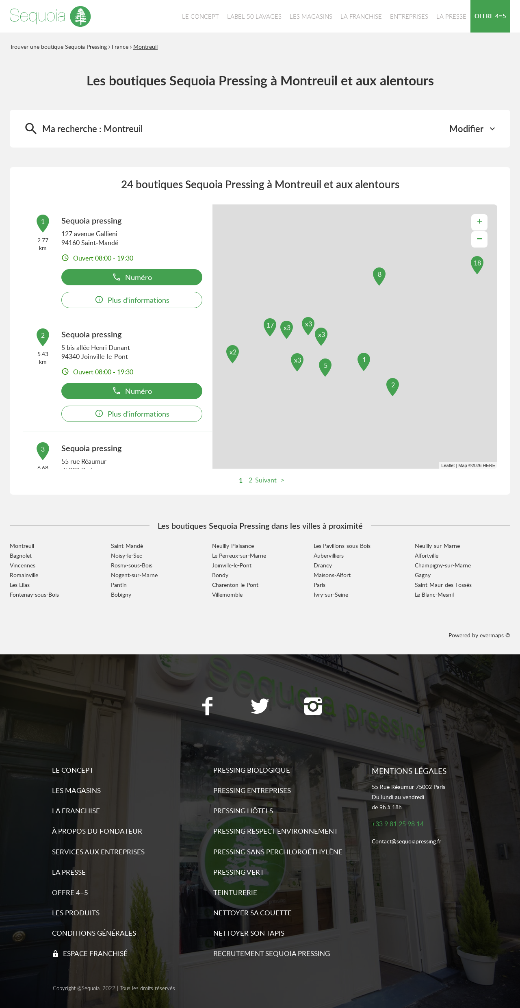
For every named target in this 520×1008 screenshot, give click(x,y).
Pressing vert (238, 872)
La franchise (76, 810)
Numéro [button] (132, 277)
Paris (319, 585)
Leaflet (448, 465)
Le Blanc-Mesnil (434, 594)
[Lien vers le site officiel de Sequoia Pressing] (50, 16)
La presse (69, 872)
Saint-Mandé (127, 546)
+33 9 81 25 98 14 (398, 824)
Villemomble (227, 594)
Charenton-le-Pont (235, 585)
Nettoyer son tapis (248, 933)
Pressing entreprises (252, 790)
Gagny (423, 575)
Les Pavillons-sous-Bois (342, 546)
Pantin (119, 585)
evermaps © (495, 635)
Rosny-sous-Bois (131, 565)
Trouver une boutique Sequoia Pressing (58, 46)
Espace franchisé (95, 953)
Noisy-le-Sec (126, 555)
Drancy (323, 565)
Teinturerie (235, 892)
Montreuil (145, 46)
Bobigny (121, 594)
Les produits (76, 912)
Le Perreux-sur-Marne (239, 555)
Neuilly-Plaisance (233, 546)
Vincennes (22, 565)
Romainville (24, 575)
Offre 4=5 (70, 892)
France (120, 46)
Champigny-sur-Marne (443, 565)
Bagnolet (21, 555)
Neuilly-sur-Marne (437, 546)
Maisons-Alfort (332, 575)
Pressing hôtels (243, 810)
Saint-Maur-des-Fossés (443, 585)
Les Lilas (20, 585)
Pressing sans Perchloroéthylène (277, 851)
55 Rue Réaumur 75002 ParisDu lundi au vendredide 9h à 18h (408, 797)
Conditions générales (94, 933)
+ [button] (479, 222)
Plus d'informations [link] (132, 300)
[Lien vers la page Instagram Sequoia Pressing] (313, 707)
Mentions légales (409, 770)
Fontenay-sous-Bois (34, 594)
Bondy (220, 575)
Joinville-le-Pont (231, 565)
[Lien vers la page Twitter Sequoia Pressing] (260, 707)
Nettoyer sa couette (252, 912)
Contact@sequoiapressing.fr (406, 841)
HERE (489, 465)
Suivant (266, 480)
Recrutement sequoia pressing (271, 953)
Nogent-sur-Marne (134, 575)
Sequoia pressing (91, 220)
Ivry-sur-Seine (331, 594)
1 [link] (241, 480)
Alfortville (426, 555)
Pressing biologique (251, 770)
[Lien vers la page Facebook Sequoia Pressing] (207, 707)
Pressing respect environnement (275, 831)
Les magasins (76, 790)
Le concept (72, 770)
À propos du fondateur (97, 831)
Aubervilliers (329, 555)
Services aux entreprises (98, 851)
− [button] (479, 239)
